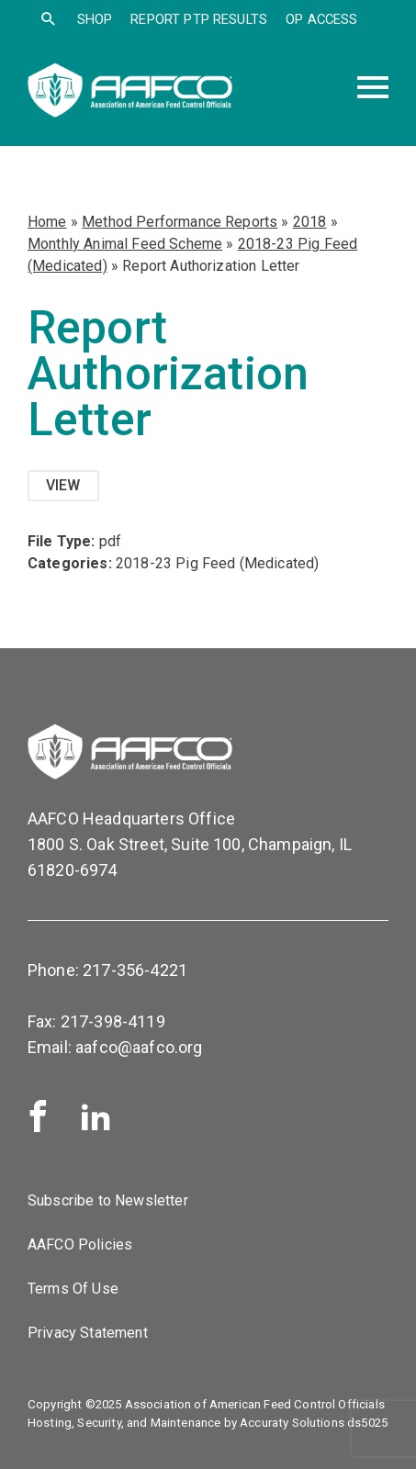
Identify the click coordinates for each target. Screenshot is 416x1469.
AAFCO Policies (80, 1244)
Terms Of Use (73, 1288)
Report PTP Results (198, 19)
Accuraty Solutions (292, 1423)
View (63, 485)
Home (47, 221)
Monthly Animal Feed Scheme (125, 243)
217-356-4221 (135, 970)
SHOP (95, 19)
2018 (310, 221)
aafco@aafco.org (138, 1047)
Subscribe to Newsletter (108, 1200)
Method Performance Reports (179, 221)
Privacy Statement (88, 1332)
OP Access (321, 19)
